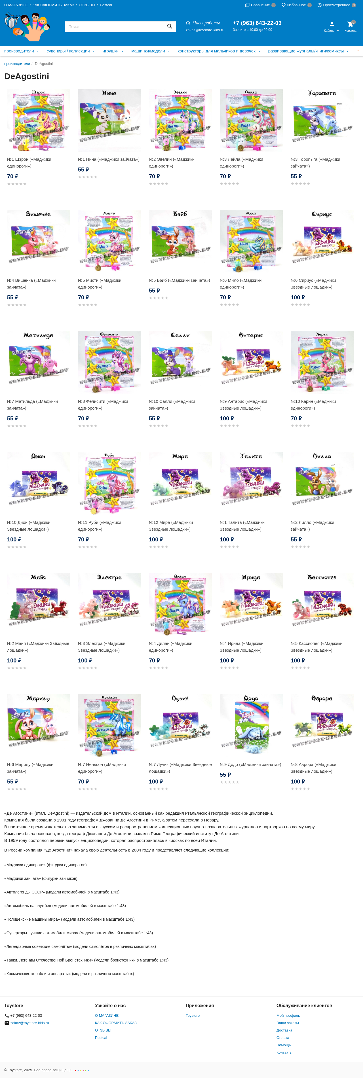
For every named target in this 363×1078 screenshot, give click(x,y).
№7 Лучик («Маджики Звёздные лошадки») (180, 768)
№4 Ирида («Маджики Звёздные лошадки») (241, 647)
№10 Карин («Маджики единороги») (313, 404)
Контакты (284, 1052)
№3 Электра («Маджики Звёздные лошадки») (101, 647)
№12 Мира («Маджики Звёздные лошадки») (171, 525)
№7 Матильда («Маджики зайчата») (32, 404)
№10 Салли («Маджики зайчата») (172, 404)
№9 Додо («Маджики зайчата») (250, 764)
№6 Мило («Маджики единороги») (240, 283)
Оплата (283, 1037)
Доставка (284, 1030)
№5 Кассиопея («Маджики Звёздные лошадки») (317, 647)
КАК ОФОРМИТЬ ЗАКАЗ (53, 5)
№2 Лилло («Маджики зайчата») (312, 525)
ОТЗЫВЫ (87, 5)
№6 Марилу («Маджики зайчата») (30, 768)
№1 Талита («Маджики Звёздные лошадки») (242, 525)
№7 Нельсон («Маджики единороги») (102, 768)
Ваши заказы (288, 1023)
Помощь (284, 1045)
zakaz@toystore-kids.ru (205, 30)
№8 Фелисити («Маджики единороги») (103, 404)
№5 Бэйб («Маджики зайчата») (179, 280)
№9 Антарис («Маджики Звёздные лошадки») (243, 404)
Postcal (106, 5)
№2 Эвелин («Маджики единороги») (172, 162)
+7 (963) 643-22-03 (257, 23)
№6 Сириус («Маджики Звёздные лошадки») (313, 283)
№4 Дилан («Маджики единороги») (170, 647)
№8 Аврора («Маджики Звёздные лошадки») (313, 768)
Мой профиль (288, 1015)
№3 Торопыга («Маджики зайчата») (315, 162)
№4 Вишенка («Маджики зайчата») (31, 283)
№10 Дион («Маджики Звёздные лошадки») (28, 525)
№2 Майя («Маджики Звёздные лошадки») (38, 647)
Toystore (193, 1015)
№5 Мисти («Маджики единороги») (99, 283)
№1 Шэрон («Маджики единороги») (29, 162)
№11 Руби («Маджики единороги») (99, 525)
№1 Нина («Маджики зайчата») (109, 159)
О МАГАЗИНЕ (16, 5)
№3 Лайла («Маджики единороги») (241, 162)
